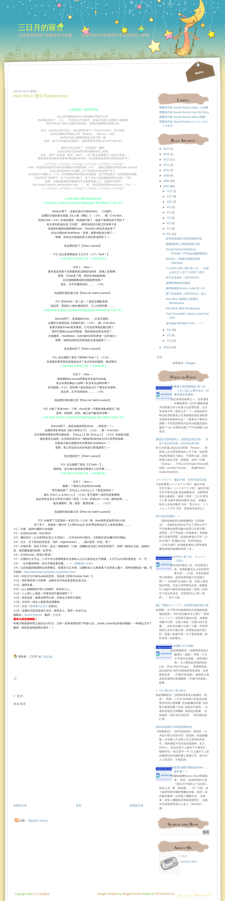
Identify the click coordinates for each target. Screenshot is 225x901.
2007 (166, 186)
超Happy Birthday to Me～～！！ (185, 323)
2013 (166, 154)
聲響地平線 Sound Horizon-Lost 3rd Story (184, 112)
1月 (169, 340)
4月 (169, 234)
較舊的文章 (136, 805)
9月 (169, 207)
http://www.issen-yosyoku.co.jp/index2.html (49, 572)
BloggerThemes (132, 893)
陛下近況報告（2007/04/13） (183, 277)
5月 (169, 228)
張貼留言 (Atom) (38, 820)
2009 (166, 175)
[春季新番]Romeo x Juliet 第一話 (185, 288)
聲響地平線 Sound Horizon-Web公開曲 (182, 117)
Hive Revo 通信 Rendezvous (40, 96)
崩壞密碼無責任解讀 (178, 283)
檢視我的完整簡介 (189, 862)
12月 (169, 191)
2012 (166, 159)
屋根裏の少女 (83, 563)
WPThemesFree (165, 893)
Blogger (190, 363)
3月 (169, 330)
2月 (169, 335)
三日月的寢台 (41, 27)
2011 (166, 164)
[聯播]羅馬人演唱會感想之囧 (183, 244)
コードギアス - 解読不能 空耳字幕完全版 (181, 479)
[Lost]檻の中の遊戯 (182, 645)
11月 (169, 196)
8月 (169, 212)
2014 (166, 148)
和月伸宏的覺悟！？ (168, 516)
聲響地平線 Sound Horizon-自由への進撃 (183, 107)
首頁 (78, 805)
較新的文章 (20, 805)
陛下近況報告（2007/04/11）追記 (186, 293)
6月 (169, 223)
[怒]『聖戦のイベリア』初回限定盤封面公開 (182, 605)
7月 (169, 217)
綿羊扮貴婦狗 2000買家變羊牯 (184, 238)
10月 (169, 201)
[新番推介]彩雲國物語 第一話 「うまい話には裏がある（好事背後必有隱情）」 (190, 390)
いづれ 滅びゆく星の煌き (171, 690)
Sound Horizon (33, 614)
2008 (166, 181)
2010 (166, 170)
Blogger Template (107, 893)
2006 (166, 347)
